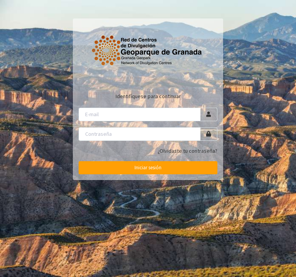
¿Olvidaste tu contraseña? (187, 150)
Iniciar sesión (148, 167)
